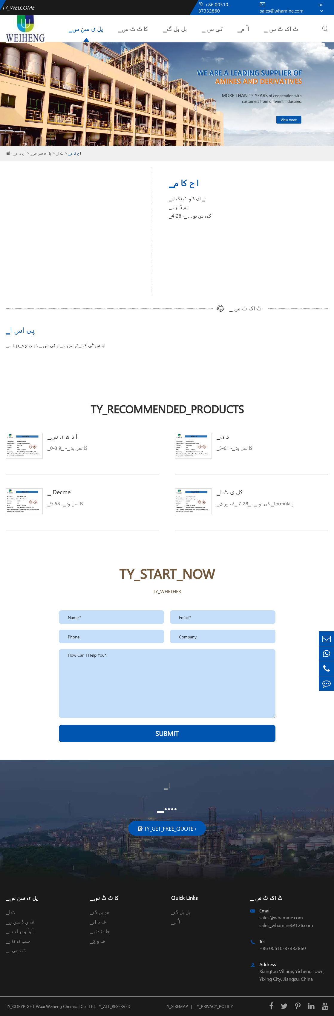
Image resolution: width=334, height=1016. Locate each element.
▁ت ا (59, 153)
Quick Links (184, 897)
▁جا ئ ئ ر (100, 931)
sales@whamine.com (282, 7)
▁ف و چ (97, 941)
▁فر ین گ (99, 912)
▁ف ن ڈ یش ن (20, 921)
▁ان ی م (19, 153)
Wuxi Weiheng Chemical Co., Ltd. (66, 1006)
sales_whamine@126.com (286, 925)
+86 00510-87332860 (214, 7)
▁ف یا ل (98, 921)
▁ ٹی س (212, 28)
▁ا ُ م (243, 28)
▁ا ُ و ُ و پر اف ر (20, 931)
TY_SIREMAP (176, 1006)
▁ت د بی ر (16, 950)
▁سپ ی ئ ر (18, 941)
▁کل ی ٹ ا (230, 491)
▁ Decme (59, 491)
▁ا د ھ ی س (62, 436)
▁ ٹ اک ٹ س (281, 28)
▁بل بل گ (175, 28)
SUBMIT (167, 733)
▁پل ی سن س (86, 28)
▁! (167, 785)
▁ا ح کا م (74, 153)
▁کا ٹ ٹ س (133, 28)
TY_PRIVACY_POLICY (214, 1006)
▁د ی (223, 436)
